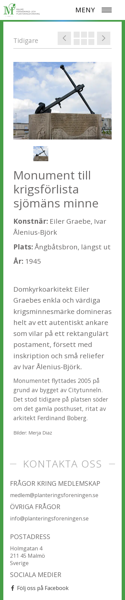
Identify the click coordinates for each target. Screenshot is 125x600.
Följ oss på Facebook (43, 588)
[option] (62, 101)
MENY (85, 9)
